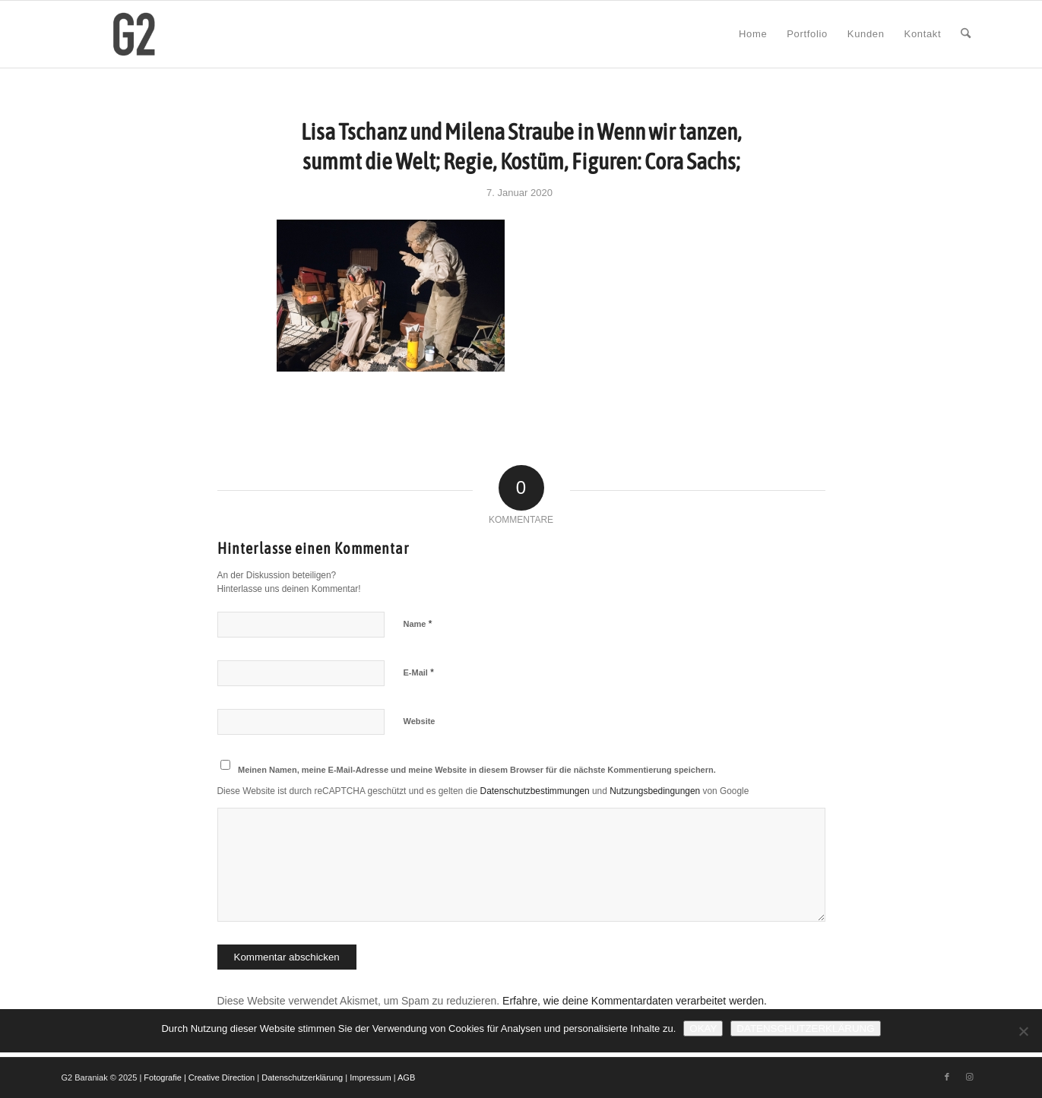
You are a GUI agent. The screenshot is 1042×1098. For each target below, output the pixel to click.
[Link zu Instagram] (969, 1076)
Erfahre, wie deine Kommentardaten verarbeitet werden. (634, 1001)
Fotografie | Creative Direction (199, 1077)
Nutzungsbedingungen (655, 791)
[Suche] (965, 34)
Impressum (370, 1077)
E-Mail (419, 672)
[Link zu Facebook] (947, 1076)
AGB (406, 1077)
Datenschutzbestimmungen (535, 791)
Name (418, 623)
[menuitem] (753, 34)
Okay (703, 1028)
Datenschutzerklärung (302, 1077)
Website (419, 721)
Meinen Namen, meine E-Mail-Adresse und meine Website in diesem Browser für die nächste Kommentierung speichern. (477, 769)
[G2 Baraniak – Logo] (134, 34)
